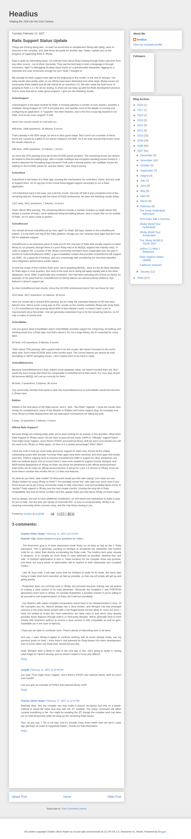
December (146, 155)
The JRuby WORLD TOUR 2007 (151, 242)
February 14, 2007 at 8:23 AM (62, 533)
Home (67, 796)
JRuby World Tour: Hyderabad (150, 225)
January (145, 271)
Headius (23, 14)
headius (142, 39)
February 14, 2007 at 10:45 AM (46, 669)
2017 (140, 109)
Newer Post (19, 796)
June (143, 185)
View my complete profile (147, 44)
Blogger (162, 831)
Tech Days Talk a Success (155, 218)
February (145, 206)
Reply (24, 659)
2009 (140, 140)
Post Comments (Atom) (74, 808)
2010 (140, 135)
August (144, 175)
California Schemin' (151, 265)
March (144, 201)
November (146, 160)
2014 (140, 115)
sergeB (25, 669)
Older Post (114, 796)
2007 (140, 150)
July (143, 180)
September (147, 170)
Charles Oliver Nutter (33, 533)
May (143, 190)
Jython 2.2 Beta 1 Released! (150, 250)
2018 (140, 104)
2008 (140, 145)
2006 (140, 277)
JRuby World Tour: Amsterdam (150, 234)
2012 (140, 125)
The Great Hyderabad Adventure (152, 212)
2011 (140, 130)
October (145, 165)
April (143, 195)
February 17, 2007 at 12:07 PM (62, 700)
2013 (140, 120)
